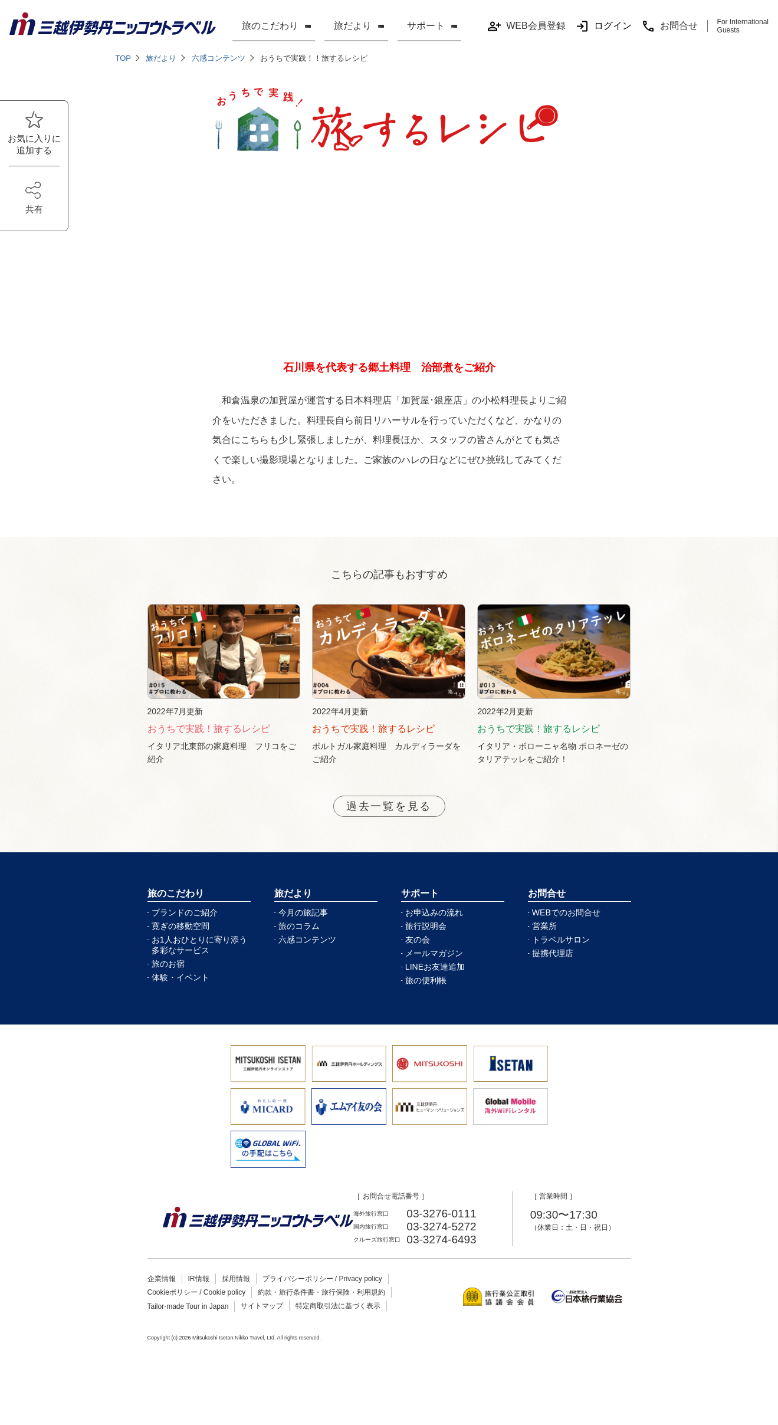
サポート (426, 26)
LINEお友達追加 (435, 980)
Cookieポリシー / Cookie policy (196, 1306)
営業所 (544, 939)
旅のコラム (299, 939)
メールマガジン (434, 966)
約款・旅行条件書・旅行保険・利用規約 (321, 1306)
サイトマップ (262, 1319)
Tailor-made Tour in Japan (188, 1320)
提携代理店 (552, 966)
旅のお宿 (168, 977)
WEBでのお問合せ (566, 926)
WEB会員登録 (526, 26)
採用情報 (236, 1292)
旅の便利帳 (426, 994)
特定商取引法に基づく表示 (338, 1319)
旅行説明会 (426, 939)
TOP (124, 58)
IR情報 (198, 1292)
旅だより (353, 26)
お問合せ (669, 26)
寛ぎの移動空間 (180, 939)
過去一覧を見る (389, 818)
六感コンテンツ (218, 58)
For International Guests (743, 26)
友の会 (417, 953)
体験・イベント (180, 991)
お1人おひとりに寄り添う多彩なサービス (199, 958)
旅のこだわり (270, 26)
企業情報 (161, 1292)
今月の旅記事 (303, 926)
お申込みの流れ (434, 926)
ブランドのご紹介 (185, 926)
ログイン (603, 26)
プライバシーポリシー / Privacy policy (322, 1292)
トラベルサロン (561, 953)
